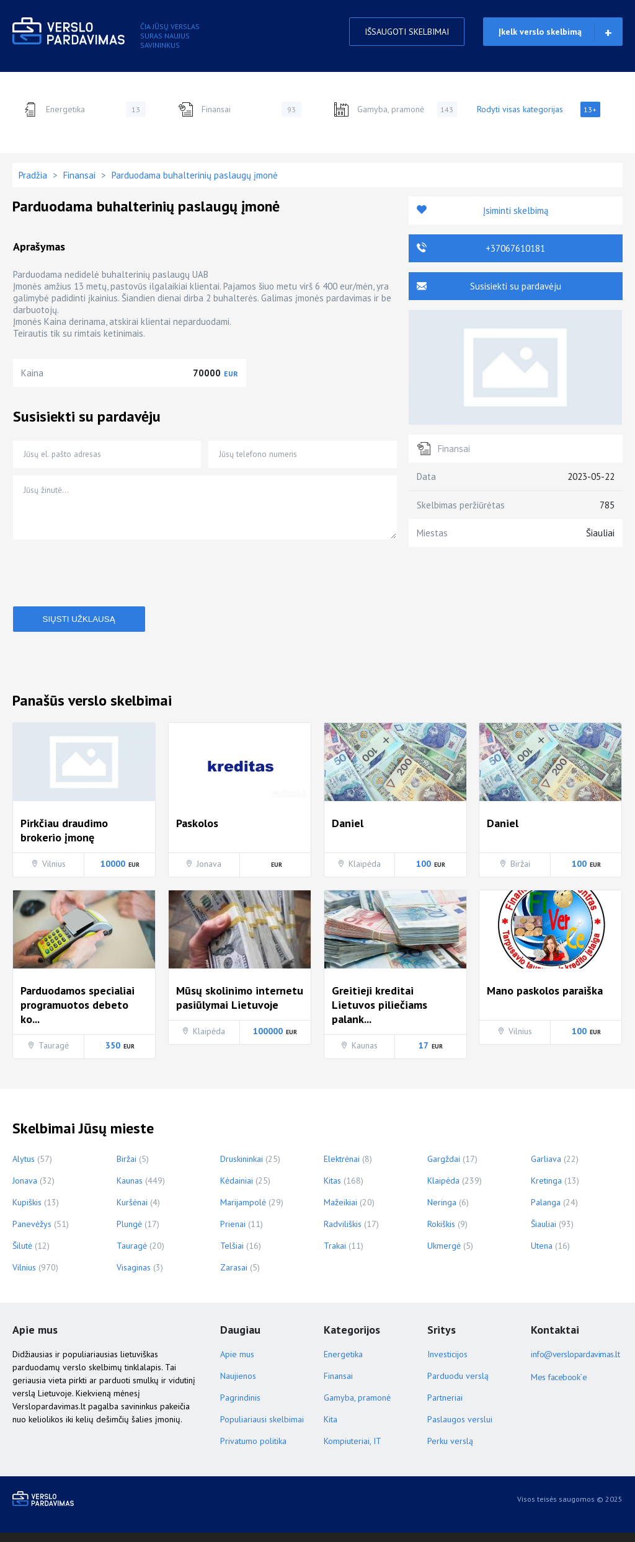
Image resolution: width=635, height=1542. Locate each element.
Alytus (23, 1168)
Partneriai (445, 1406)
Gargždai (443, 1168)
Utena (542, 1255)
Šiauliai (543, 1233)
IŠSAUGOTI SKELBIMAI (407, 31)
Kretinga (546, 1189)
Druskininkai (241, 1168)
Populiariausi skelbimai (262, 1428)
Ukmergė (444, 1255)
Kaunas (130, 1189)
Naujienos (238, 1385)
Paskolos (197, 832)
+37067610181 (515, 248)
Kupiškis (27, 1211)
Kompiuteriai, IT (352, 1450)
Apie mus (237, 1363)
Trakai (335, 1255)
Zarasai (233, 1276)
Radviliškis (343, 1233)
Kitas (332, 1189)
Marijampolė (243, 1211)
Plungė (129, 1233)
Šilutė (22, 1255)
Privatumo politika (253, 1450)
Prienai (233, 1233)
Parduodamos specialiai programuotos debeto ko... (77, 1014)
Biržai (126, 1168)
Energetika (84, 109)
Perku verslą (450, 1450)
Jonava (24, 1189)
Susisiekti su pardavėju (515, 286)
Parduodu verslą (458, 1385)
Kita (330, 1428)
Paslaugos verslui (459, 1428)
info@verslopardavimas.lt (573, 1363)
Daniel (347, 832)
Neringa (441, 1211)
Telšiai (232, 1255)
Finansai (239, 109)
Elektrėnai (342, 1168)
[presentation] (107, 582)
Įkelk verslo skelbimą (540, 31)
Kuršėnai (132, 1211)
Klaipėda (443, 1189)
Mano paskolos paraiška (545, 1000)
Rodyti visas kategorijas (538, 109)
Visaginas (134, 1276)
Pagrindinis (240, 1406)
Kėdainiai (236, 1189)
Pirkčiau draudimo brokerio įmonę (64, 839)
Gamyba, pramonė (395, 109)
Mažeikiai (340, 1211)
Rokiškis (441, 1233)
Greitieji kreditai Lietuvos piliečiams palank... (379, 1014)
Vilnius (24, 1276)
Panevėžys (31, 1233)
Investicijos (447, 1363)
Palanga (546, 1211)
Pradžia (33, 175)
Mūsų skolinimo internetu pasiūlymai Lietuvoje (239, 1007)
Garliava (546, 1168)
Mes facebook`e (559, 1386)
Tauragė (132, 1255)
